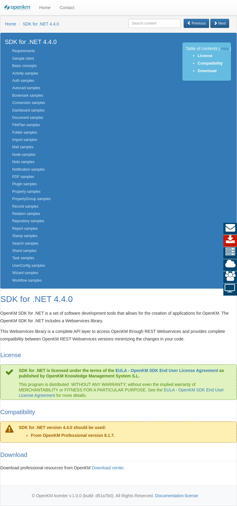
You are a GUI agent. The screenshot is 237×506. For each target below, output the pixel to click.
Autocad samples (26, 88)
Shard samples (24, 251)
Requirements (23, 51)
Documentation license (176, 495)
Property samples (26, 191)
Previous (196, 23)
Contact (67, 7)
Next (220, 23)
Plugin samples (24, 184)
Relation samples (26, 214)
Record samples (25, 206)
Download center (107, 467)
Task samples (23, 258)
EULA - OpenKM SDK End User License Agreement (166, 370)
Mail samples (22, 147)
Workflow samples (27, 280)
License (205, 55)
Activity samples (25, 73)
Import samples (24, 140)
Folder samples (24, 132)
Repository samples (28, 221)
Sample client (23, 58)
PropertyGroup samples (31, 199)
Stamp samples (24, 236)
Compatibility (210, 63)
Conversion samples (28, 103)
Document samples (27, 118)
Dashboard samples (28, 110)
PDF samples (23, 177)
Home (45, 7)
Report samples (25, 228)
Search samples (25, 243)
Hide (225, 49)
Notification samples (28, 169)
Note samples (23, 162)
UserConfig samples (28, 265)
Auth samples (23, 81)
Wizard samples (25, 273)
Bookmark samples (27, 95)
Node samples (23, 154)
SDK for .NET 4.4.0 (41, 24)
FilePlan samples (26, 125)
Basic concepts (24, 66)
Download (207, 71)
